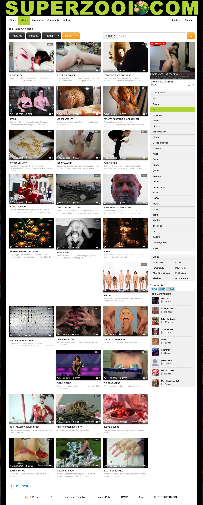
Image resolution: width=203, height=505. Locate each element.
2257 (140, 497)
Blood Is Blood (111, 427)
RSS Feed (32, 497)
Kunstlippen (16, 75)
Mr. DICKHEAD (167, 370)
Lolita (163, 339)
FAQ (52, 497)
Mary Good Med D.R (170, 381)
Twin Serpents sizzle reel (70, 208)
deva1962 (165, 298)
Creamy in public (65, 471)
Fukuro (107, 252)
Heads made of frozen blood (118, 208)
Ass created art (65, 119)
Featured (17, 35)
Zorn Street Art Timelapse (117, 75)
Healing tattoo (17, 471)
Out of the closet (66, 75)
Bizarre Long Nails (113, 471)
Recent (33, 35)
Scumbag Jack (167, 329)
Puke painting (110, 163)
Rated (68, 35)
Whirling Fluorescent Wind (24, 252)
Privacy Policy (104, 497)
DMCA (124, 497)
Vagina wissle (64, 383)
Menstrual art (64, 163)
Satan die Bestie (168, 319)
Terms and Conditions (75, 497)
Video (110, 35)
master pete (166, 360)
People (154, 289)
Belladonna (63, 253)
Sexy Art (108, 295)
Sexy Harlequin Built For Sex (24, 427)
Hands (13, 119)
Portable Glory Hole (115, 339)
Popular (49, 35)
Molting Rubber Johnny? (69, 427)
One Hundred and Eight (21, 340)
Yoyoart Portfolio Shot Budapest (121, 119)
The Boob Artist (112, 383)
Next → (27, 486)
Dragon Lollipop (18, 163)
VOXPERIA (165, 350)
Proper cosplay (18, 207)
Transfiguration (65, 339)
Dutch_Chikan (167, 308)
